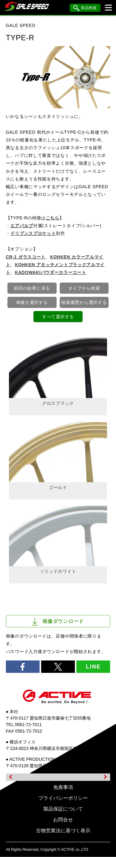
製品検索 (85, 8)
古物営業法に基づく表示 (63, 830)
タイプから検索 (84, 288)
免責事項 (63, 787)
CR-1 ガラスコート (25, 256)
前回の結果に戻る (32, 288)
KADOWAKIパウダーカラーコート (50, 272)
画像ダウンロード (58, 621)
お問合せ (63, 819)
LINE (93, 667)
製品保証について (63, 809)
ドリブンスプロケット (33, 233)
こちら (52, 217)
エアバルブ (21, 225)
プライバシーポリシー (63, 798)
